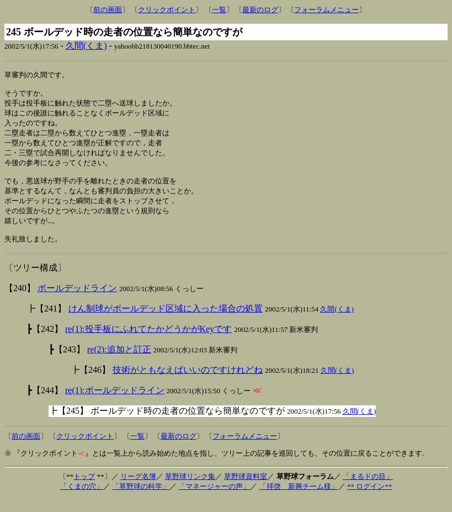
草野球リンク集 (190, 489)
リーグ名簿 (138, 489)
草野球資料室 (245, 489)
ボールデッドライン (77, 301)
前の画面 (107, 10)
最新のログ (260, 10)
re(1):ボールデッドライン (114, 403)
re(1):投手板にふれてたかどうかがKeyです (148, 342)
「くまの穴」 (81, 499)
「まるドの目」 (368, 489)
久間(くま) (86, 45)
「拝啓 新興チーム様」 (298, 499)
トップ (84, 489)
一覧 (219, 10)
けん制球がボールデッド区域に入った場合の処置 (165, 321)
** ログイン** (369, 499)
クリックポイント (166, 10)
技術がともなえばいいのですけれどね (188, 383)
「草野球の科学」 (140, 499)
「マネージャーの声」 (214, 499)
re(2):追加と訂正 (119, 362)
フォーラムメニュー (326, 10)
